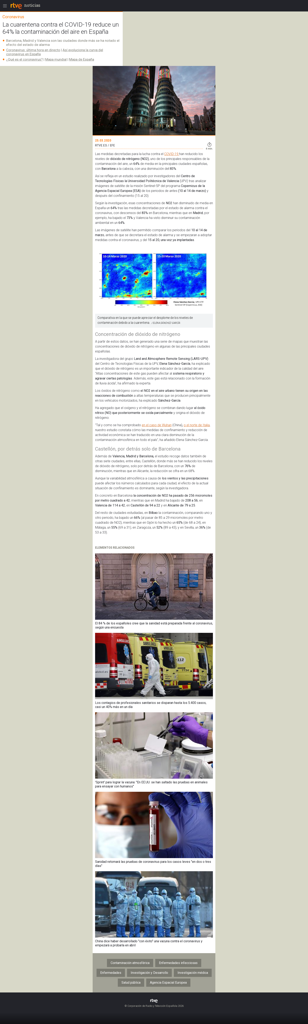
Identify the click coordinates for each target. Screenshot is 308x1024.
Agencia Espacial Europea (168, 982)
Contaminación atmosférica (130, 963)
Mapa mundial (56, 59)
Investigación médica (193, 973)
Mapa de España (81, 59)
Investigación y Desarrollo (149, 973)
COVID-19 (171, 154)
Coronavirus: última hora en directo (33, 50)
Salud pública (131, 982)
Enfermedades (110, 973)
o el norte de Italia (197, 425)
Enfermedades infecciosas (178, 963)
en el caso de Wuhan (157, 425)
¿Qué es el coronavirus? (24, 59)
